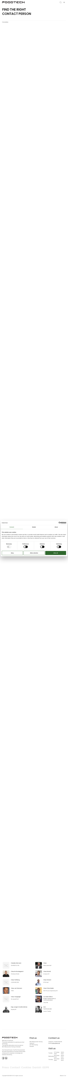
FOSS (12, 990)
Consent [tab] (12, 527)
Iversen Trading (47, 1011)
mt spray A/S (46, 974)
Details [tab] (34, 527)
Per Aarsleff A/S (15, 999)
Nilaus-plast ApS (47, 965)
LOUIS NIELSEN (15, 982)
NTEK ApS (46, 982)
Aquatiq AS (13, 1009)
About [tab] (56, 527)
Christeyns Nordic (15, 974)
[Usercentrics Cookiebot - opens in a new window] (59, 523)
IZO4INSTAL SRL (15, 965)
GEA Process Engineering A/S (50, 990)
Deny (12, 553)
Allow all (55, 553)
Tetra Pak (45, 1002)
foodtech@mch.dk (55, 1043)
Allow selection (34, 553)
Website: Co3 (63, 1075)
